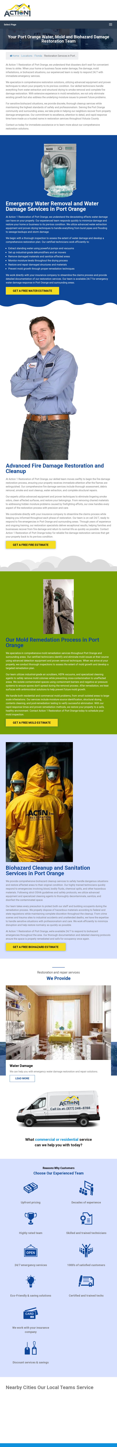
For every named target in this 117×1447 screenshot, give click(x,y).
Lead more (22, 1078)
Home (14, 55)
